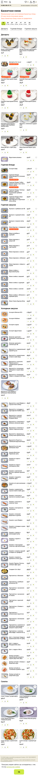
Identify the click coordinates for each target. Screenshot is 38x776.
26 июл (3, 23)
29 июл (16, 23)
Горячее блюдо (16, 29)
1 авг (29, 23)
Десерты (4, 29)
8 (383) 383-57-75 (6, 5)
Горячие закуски (31, 29)
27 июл (8, 23)
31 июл (25, 23)
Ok (19, 772)
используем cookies (13, 767)
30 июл (21, 23)
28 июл (12, 23)
